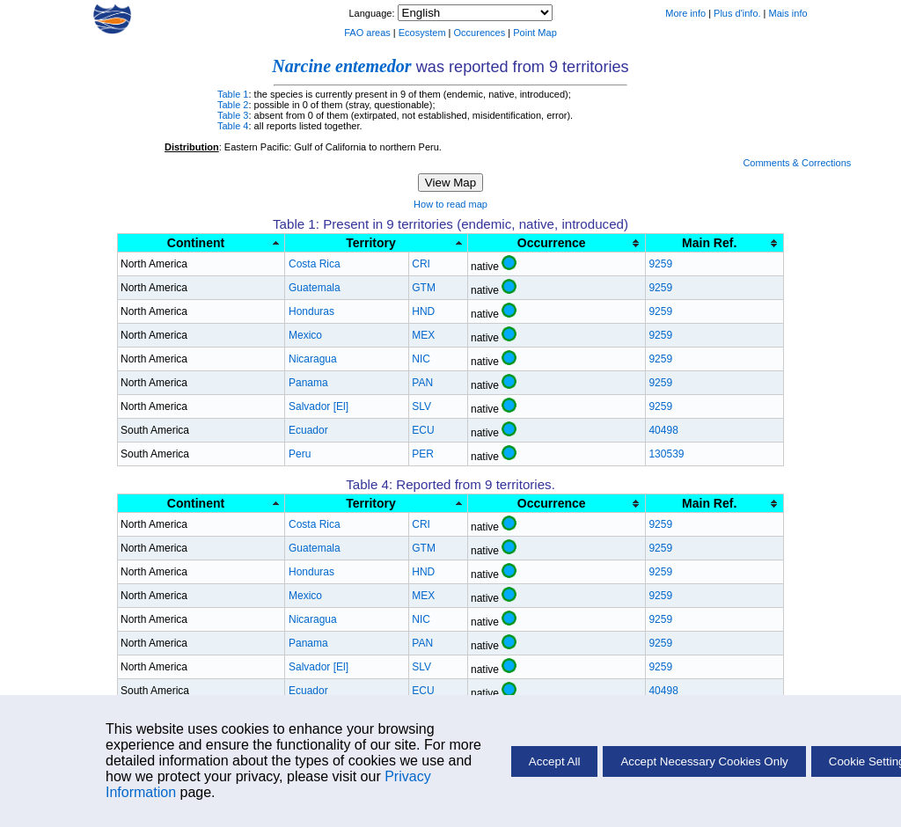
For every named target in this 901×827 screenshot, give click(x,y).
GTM (424, 288)
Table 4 (232, 126)
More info (685, 13)
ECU (423, 430)
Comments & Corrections (797, 162)
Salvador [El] (318, 406)
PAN (422, 383)
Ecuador (308, 430)
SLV (421, 406)
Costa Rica (315, 264)
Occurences (480, 32)
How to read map (450, 204)
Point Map (535, 32)
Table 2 (232, 104)
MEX (423, 335)
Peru (300, 454)
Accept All (555, 761)
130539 (666, 454)
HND (423, 311)
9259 (660, 264)
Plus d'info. (737, 13)
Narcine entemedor (341, 66)
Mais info (788, 13)
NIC (421, 359)
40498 (663, 430)
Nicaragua (313, 359)
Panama (308, 383)
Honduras (311, 311)
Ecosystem (422, 32)
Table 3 (232, 115)
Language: (372, 13)
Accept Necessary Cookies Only (703, 761)
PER (423, 454)
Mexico (305, 335)
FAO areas (367, 32)
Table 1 (232, 94)
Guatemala (315, 288)
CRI (421, 264)
